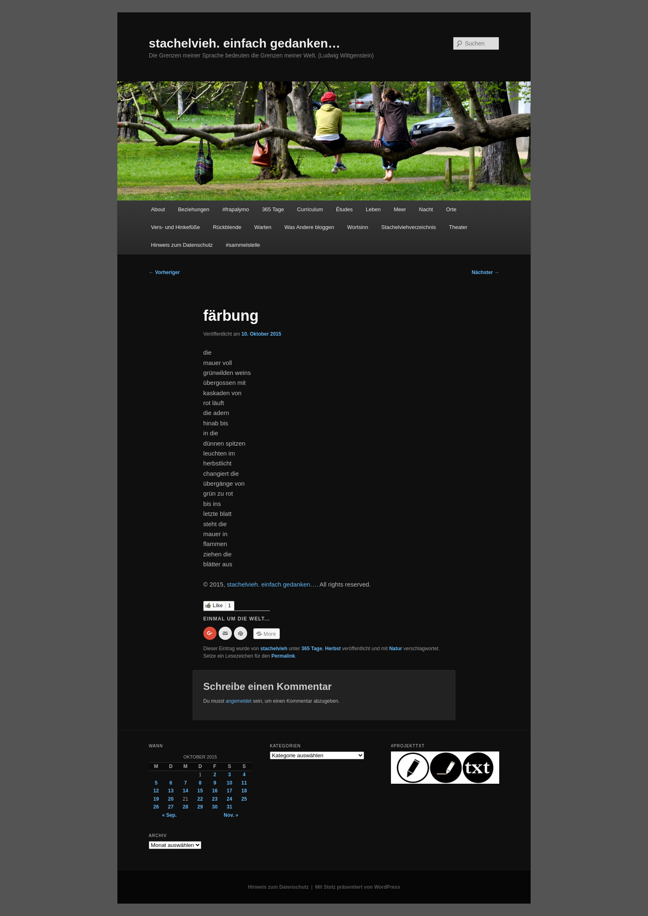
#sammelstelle (243, 245)
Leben (373, 209)
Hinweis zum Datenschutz (182, 245)
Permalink (283, 656)
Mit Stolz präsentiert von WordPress (357, 887)
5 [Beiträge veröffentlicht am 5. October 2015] (156, 783)
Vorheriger (164, 272)
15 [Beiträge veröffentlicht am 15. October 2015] (200, 791)
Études (344, 209)
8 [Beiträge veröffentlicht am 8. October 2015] (200, 783)
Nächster (485, 272)
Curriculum (310, 209)
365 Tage (273, 209)
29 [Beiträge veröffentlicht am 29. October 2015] (200, 807)
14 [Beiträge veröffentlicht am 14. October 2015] (185, 791)
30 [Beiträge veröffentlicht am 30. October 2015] (214, 807)
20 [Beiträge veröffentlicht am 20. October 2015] (171, 799)
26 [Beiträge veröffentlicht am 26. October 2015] (156, 807)
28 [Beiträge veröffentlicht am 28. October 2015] (185, 807)
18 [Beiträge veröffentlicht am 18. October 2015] (244, 791)
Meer (400, 209)
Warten (262, 227)
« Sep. (169, 815)
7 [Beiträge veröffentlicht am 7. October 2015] (185, 783)
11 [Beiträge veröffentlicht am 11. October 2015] (244, 783)
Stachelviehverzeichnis (408, 227)
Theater (458, 227)
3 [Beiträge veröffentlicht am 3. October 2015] (229, 775)
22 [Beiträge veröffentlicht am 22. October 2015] (200, 799)
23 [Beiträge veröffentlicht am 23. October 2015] (214, 799)
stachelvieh (273, 648)
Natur (395, 648)
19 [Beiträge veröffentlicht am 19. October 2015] (156, 799)
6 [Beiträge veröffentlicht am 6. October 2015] (170, 783)
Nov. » (231, 815)
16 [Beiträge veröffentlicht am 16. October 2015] (214, 791)
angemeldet (239, 701)
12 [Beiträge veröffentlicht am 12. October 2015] (156, 791)
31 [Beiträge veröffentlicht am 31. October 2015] (229, 807)
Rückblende (227, 227)
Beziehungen (194, 209)
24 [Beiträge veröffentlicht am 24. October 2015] (229, 799)
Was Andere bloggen (309, 227)
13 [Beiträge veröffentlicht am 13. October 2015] (171, 791)
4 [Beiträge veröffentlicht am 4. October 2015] (244, 775)
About (158, 209)
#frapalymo (235, 209)
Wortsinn (357, 227)
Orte (451, 209)
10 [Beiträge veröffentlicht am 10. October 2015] (229, 783)
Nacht (426, 209)
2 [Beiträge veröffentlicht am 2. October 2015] (214, 775)
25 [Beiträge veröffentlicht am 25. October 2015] (244, 799)
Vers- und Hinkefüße (175, 227)
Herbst (333, 648)
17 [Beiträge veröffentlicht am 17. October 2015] (229, 791)
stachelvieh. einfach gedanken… (245, 43)
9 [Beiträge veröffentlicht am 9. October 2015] (214, 783)
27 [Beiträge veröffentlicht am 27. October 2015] (171, 807)
